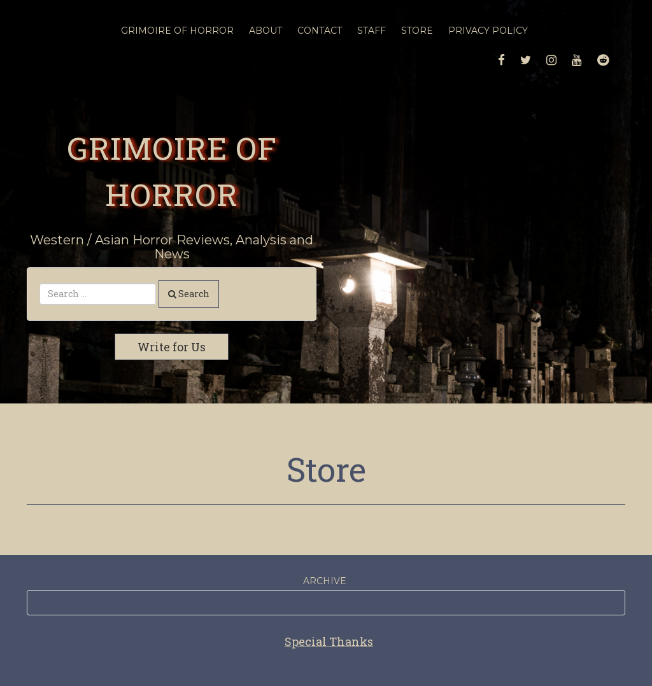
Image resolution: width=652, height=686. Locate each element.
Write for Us (172, 346)
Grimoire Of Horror (177, 30)
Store (417, 30)
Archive (324, 581)
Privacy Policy (488, 30)
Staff (371, 30)
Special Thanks (329, 641)
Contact (319, 30)
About (265, 30)
